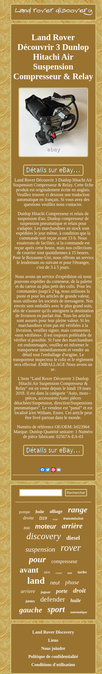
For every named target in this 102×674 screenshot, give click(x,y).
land (36, 581)
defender (52, 599)
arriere (28, 591)
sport (56, 609)
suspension (40, 549)
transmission (73, 518)
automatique (78, 612)
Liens (53, 640)
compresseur (64, 561)
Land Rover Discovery (53, 632)
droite (28, 517)
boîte (39, 511)
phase (72, 582)
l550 (27, 528)
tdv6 (47, 572)
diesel (73, 538)
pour (37, 559)
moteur (45, 526)
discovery (43, 536)
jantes (30, 601)
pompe (24, 512)
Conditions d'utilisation (53, 664)
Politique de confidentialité (53, 656)
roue (55, 519)
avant (29, 570)
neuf (55, 583)
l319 (43, 518)
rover (71, 547)
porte (61, 591)
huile (75, 600)
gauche (30, 610)
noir (69, 572)
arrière (72, 526)
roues (58, 572)
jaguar (46, 592)
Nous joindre (53, 648)
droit (79, 590)
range (78, 509)
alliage (56, 511)
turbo (82, 572)
